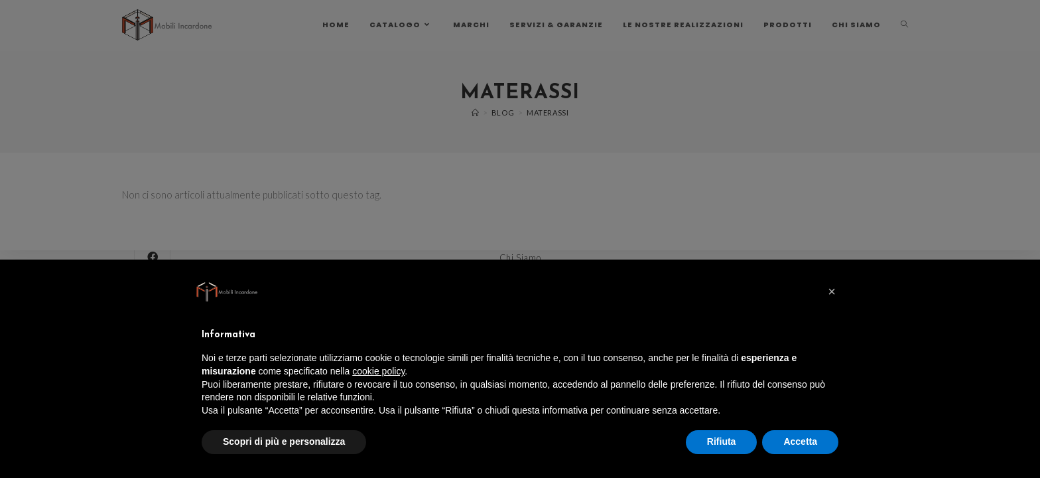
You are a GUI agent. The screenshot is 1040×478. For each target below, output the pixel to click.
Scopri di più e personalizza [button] (284, 441)
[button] (831, 291)
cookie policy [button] (378, 371)
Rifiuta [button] (721, 441)
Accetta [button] (800, 441)
